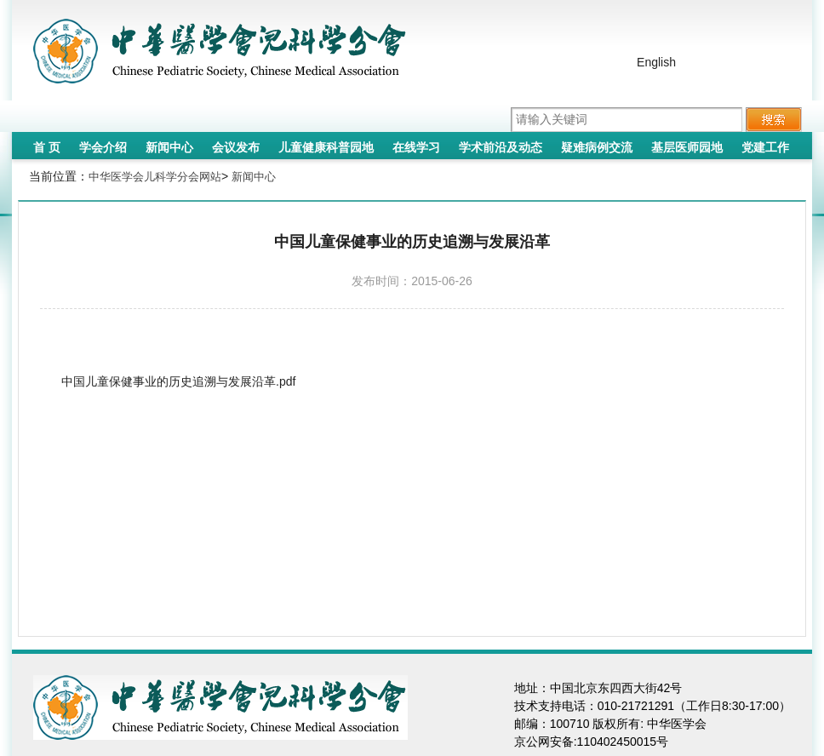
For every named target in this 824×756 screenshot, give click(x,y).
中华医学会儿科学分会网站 (155, 176)
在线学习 (416, 147)
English (656, 62)
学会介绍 (103, 147)
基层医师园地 (687, 147)
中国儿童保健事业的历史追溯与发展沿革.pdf (178, 381)
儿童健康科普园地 (326, 147)
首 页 (46, 147)
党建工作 (765, 147)
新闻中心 (169, 147)
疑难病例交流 (596, 147)
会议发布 (236, 147)
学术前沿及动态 (500, 147)
